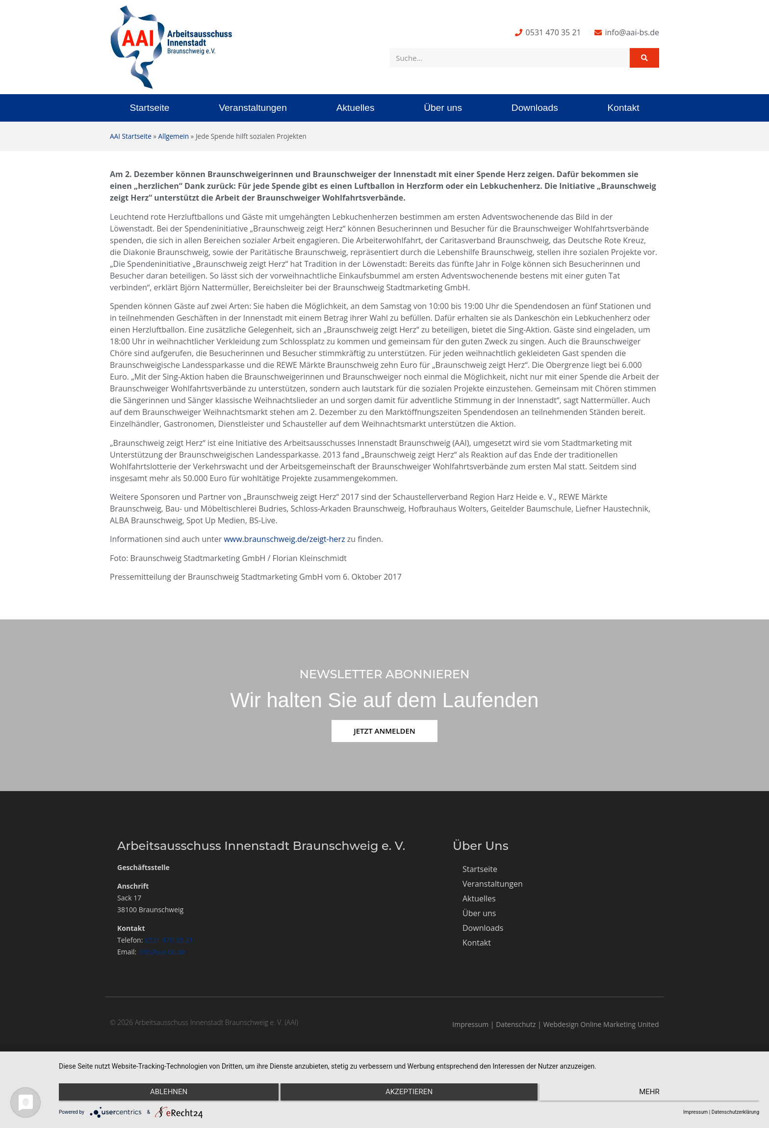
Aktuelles (355, 108)
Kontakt (624, 108)
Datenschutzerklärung (735, 1112)
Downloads (535, 108)
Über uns (443, 108)
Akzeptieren (409, 1094)
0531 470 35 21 (169, 940)
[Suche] (644, 58)
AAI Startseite (131, 136)
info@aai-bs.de (162, 951)
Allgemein (173, 136)
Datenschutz (516, 1024)
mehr (654, 1094)
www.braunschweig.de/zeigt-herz (284, 539)
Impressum (470, 1024)
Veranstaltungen (253, 108)
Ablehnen (163, 1094)
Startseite (149, 108)
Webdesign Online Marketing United (601, 1024)
